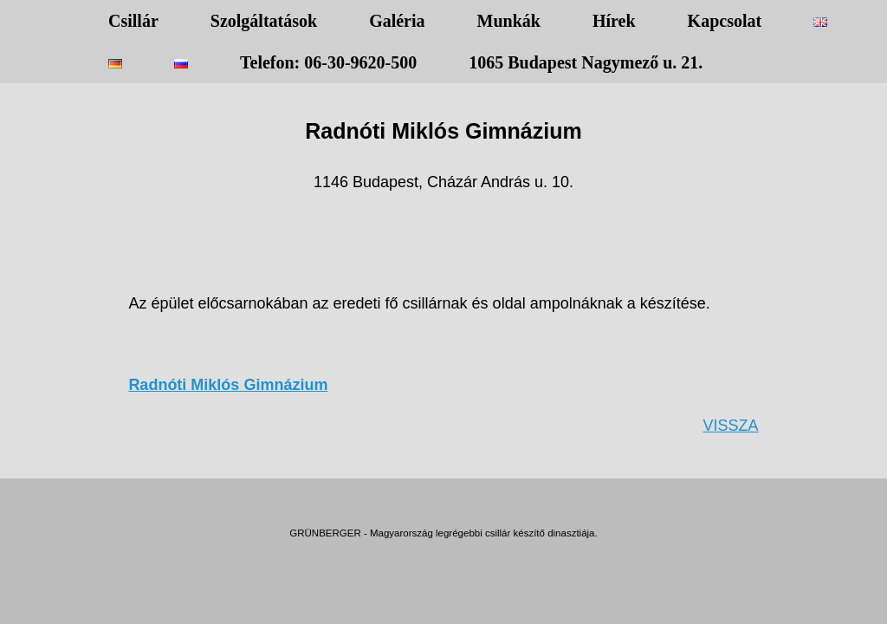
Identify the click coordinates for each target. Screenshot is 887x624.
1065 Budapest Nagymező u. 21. (585, 62)
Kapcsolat (725, 20)
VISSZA (731, 425)
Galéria (396, 20)
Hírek (614, 20)
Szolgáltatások (263, 20)
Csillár (133, 20)
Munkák (509, 20)
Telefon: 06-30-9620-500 (328, 62)
